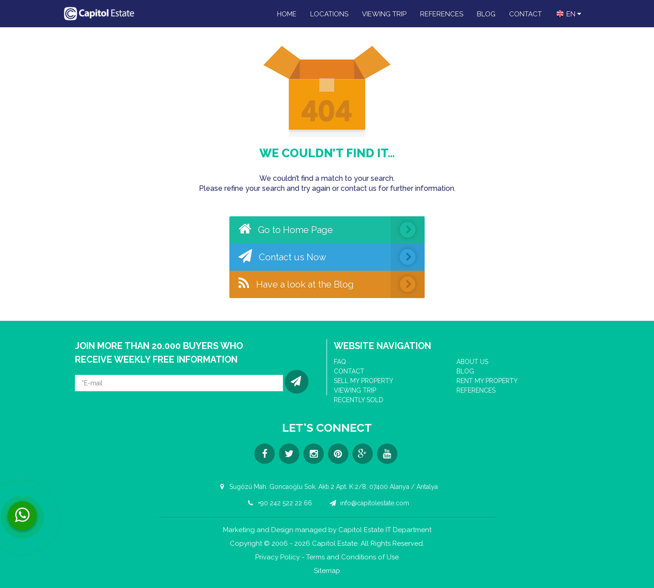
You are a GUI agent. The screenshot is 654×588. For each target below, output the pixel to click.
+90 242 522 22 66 (278, 503)
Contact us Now (331, 257)
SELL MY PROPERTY (363, 380)
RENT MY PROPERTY (487, 380)
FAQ (340, 361)
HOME (287, 14)
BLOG (486, 14)
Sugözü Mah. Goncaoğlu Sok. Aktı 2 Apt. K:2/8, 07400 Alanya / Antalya (327, 486)
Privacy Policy (277, 557)
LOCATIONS (329, 14)
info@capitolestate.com (368, 503)
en (568, 13)
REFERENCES (441, 14)
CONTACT (525, 14)
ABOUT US (472, 361)
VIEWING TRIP (384, 14)
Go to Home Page (331, 230)
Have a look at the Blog (331, 284)
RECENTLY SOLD (358, 400)
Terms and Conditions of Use (352, 557)
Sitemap (327, 571)
